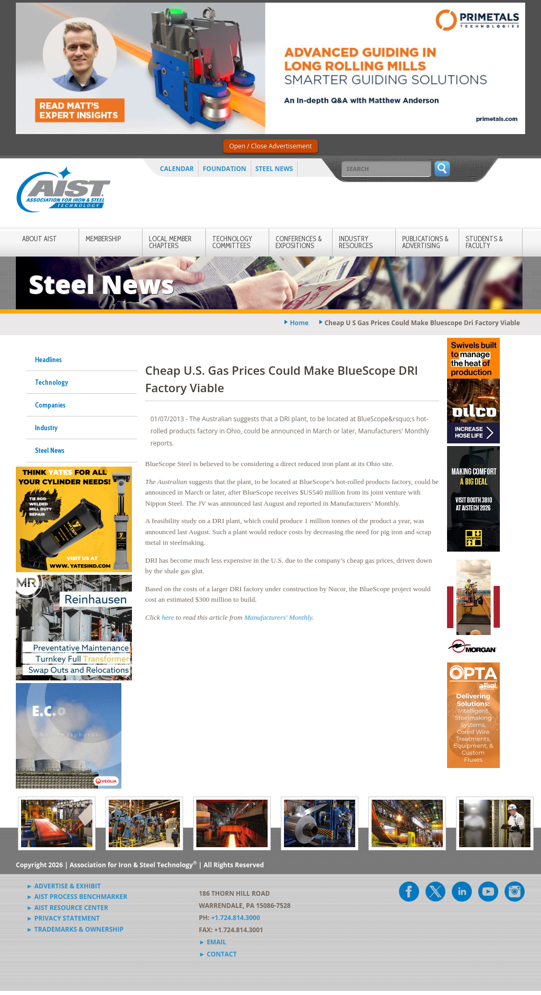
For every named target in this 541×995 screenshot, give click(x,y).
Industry (46, 427)
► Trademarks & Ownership (75, 929)
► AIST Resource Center (67, 907)
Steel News (274, 168)
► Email (212, 941)
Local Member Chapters (170, 242)
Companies (50, 405)
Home (299, 322)
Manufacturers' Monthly (278, 617)
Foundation (224, 168)
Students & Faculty (484, 242)
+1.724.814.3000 (235, 917)
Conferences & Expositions (299, 242)
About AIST (39, 238)
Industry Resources (356, 242)
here (168, 617)
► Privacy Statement (63, 918)
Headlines (48, 359)
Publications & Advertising (425, 242)
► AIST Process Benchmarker (76, 896)
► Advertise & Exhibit (63, 886)
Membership (103, 238)
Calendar (177, 168)
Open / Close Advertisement (270, 145)
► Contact (218, 954)
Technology (51, 382)
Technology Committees (232, 242)
